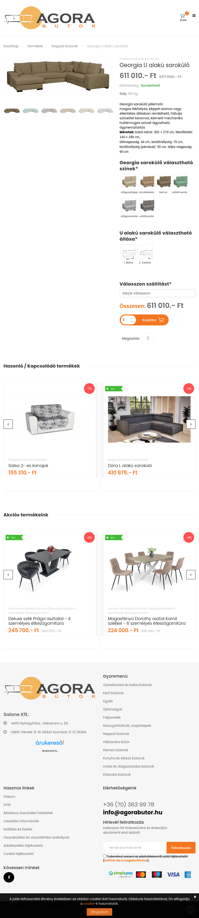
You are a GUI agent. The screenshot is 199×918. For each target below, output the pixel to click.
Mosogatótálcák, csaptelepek (127, 725)
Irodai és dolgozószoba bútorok (128, 766)
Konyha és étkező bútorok (124, 758)
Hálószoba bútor (116, 742)
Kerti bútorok (113, 693)
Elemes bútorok (115, 750)
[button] (183, 17)
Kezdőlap (10, 46)
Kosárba (153, 319)
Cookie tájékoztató (18, 853)
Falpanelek (112, 717)
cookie (89, 903)
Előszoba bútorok (117, 774)
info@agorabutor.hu (132, 812)
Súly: (123, 93)
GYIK (7, 804)
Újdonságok (112, 709)
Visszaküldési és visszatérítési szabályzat (36, 837)
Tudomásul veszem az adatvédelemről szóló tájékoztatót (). (145, 858)
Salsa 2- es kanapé (28, 465)
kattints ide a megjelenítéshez (125, 860)
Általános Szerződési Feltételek (28, 813)
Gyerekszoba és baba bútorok (127, 685)
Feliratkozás (181, 848)
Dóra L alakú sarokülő (130, 465)
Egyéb (108, 701)
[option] (58, 77)
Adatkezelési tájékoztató (23, 845)
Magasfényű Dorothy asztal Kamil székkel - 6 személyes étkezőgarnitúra (147, 621)
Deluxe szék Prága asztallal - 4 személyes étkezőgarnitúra (39, 621)
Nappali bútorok (65, 46)
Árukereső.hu (49, 750)
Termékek (35, 46)
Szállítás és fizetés (17, 829)
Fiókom (9, 796)
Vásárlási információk (21, 821)
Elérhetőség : (130, 85)
